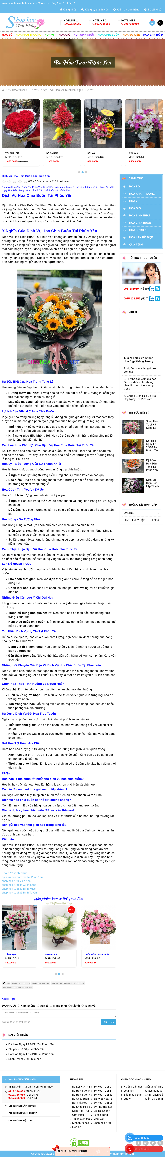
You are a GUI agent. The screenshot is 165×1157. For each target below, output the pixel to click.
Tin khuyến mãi (81, 1119)
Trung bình (60, 1005)
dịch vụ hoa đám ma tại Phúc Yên (22, 877)
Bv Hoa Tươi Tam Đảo (106, 1094)
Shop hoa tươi (102, 1123)
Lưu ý (127, 1098)
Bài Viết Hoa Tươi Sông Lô (88, 1102)
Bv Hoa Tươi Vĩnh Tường (87, 1094)
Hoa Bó (7, 34)
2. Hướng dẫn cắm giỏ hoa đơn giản (140, 370)
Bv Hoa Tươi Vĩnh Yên (107, 1086)
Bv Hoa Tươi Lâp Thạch (107, 1102)
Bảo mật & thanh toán (137, 1094)
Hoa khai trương (28, 34)
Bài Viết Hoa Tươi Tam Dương (111, 1098)
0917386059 (73, 23)
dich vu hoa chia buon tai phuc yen (17, 987)
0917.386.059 (16, 1091)
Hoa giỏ (64, 34)
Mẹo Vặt (98, 1119)
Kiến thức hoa (80, 1123)
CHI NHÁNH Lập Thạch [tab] (22, 1106)
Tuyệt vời (90, 1005)
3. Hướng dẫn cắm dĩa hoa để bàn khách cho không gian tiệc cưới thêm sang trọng (140, 384)
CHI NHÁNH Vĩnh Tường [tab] (23, 1113)
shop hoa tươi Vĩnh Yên (16, 881)
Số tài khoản (153, 9)
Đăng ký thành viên (94, 9)
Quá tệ (44, 1005)
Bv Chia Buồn (80, 1098)
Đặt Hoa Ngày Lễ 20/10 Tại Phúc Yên (31, 1054)
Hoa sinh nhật (84, 34)
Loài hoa (129, 1090)
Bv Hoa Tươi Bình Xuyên (108, 1090)
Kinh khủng (28, 1005)
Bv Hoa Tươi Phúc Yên (24, 90)
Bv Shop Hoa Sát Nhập (86, 1106)
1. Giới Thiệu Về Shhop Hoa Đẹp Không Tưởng (138, 360)
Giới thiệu (78, 1114)
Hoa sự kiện (131, 34)
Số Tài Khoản (101, 1110)
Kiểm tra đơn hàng (126, 9)
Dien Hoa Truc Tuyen (85, 1110)
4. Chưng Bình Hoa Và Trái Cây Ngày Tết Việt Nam (140, 397)
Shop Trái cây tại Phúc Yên (24, 1059)
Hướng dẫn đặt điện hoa (138, 1086)
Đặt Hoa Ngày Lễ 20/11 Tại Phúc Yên (31, 1044)
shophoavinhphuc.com (119, 1153)
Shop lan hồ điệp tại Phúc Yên (26, 1049)
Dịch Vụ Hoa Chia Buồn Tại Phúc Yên (69, 90)
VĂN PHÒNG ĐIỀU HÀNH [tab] (22, 1079)
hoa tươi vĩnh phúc (15, 873)
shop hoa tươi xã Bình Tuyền (19, 892)
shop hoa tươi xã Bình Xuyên (19, 888)
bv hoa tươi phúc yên (21, 983)
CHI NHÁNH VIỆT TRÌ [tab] (20, 1120)
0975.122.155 (132, 298)
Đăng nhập (68, 9)
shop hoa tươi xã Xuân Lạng (19, 885)
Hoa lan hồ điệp (141, 237)
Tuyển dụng (100, 1114)
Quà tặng (136, 244)
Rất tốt (75, 1005)
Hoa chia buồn (109, 34)
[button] (79, 172)
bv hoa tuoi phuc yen (40, 983)
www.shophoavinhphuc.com (18, 3)
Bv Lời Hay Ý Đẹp (83, 1086)
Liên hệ (76, 1127)
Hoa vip (50, 34)
